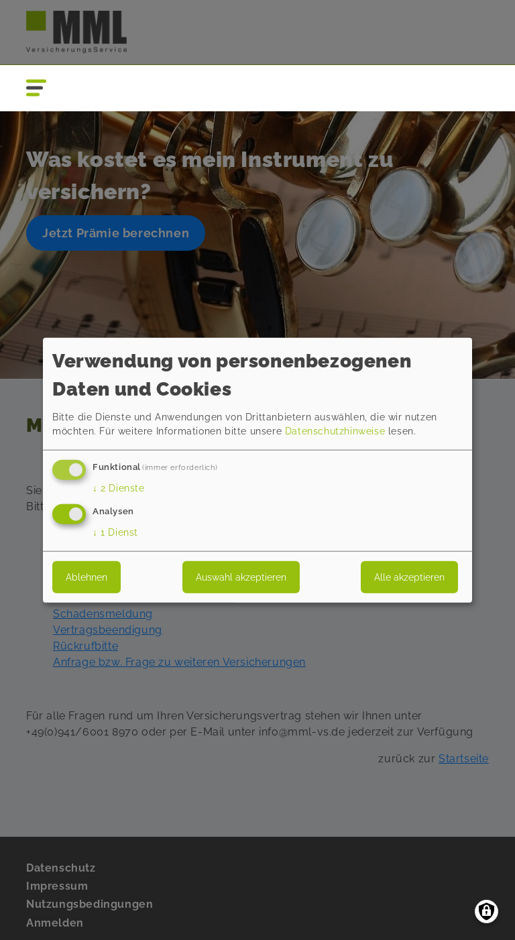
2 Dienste (119, 488)
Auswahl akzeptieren (241, 576)
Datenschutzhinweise (335, 431)
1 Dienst (115, 531)
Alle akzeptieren (409, 576)
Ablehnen (86, 576)
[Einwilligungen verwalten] (486, 911)
